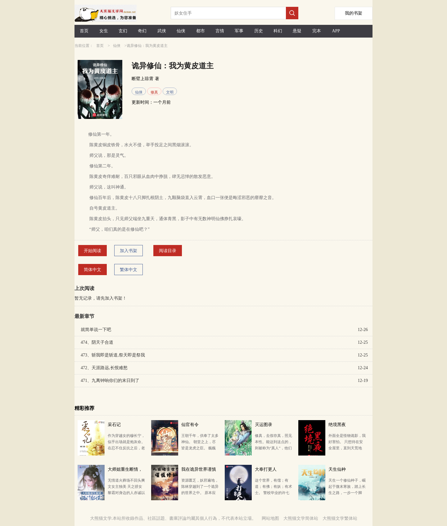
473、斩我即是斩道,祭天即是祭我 (113, 355)
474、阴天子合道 (97, 342)
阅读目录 (167, 250)
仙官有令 (190, 424)
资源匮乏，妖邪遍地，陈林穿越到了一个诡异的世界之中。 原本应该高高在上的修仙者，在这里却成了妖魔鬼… (200, 492)
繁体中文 (128, 269)
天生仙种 (337, 469)
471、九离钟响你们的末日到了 (110, 380)
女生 (103, 31)
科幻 (277, 31)
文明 (170, 92)
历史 (258, 31)
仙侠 (181, 31)
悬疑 (297, 31)
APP (336, 31)
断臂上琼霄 (142, 78)
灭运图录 (263, 424)
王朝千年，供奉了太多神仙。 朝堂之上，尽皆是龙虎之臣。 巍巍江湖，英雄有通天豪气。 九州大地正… (200, 448)
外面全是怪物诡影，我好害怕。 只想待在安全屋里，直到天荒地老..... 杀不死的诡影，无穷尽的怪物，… (347, 448)
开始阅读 (92, 250)
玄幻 (123, 31)
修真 (154, 92)
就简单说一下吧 (96, 329)
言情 (219, 31)
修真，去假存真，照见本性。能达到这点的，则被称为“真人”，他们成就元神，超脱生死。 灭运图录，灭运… (273, 448)
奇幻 (142, 31)
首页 (84, 31)
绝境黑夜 (337, 424)
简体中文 (92, 269)
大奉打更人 (266, 469)
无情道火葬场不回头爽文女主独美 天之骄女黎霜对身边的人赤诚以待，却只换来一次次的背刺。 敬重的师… (126, 492)
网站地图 (270, 518)
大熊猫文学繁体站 (340, 518)
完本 (316, 31)
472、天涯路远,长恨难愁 (104, 367)
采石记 (114, 424)
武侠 (161, 31)
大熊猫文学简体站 (300, 518)
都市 (200, 31)
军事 (239, 31)
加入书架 (128, 250)
